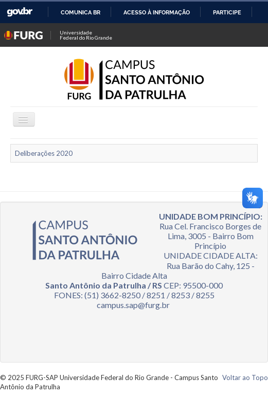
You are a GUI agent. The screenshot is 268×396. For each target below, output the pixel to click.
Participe (227, 12)
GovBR (19, 12)
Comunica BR (80, 12)
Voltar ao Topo (245, 377)
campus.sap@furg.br (133, 305)
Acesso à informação (156, 12)
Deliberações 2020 (44, 153)
